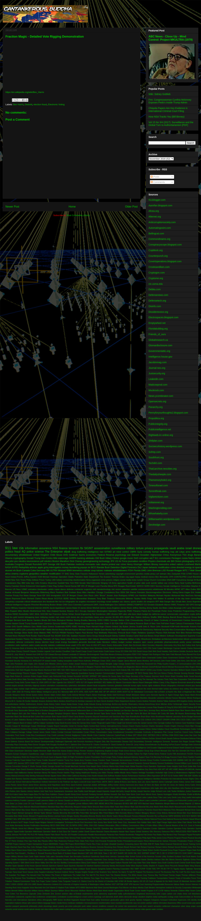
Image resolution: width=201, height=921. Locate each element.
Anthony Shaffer (149, 617)
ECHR (68, 748)
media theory (62, 903)
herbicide (126, 685)
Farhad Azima (153, 754)
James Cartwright (165, 782)
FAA (73, 754)
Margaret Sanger (80, 807)
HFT (163, 769)
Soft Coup (133, 863)
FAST (84, 754)
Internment (52, 782)
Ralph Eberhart (11, 847)
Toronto (114, 878)
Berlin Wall (53, 648)
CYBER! (8, 723)
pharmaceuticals (171, 642)
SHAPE (121, 853)
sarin (145, 906)
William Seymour (51, 891)
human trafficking (160, 552)
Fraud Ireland (26, 760)
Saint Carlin (29, 856)
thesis (89, 909)
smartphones (116, 689)
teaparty (133, 689)
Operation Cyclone (165, 828)
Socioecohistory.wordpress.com (165, 446)
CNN (65, 604)
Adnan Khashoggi (99, 695)
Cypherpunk (87, 604)
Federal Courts (166, 754)
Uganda (60, 682)
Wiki (55, 558)
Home (72, 206)
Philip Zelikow (32, 580)
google (123, 558)
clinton (198, 558)
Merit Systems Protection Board (145, 810)
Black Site (18, 717)
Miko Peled (103, 813)
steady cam (39, 909)
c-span (163, 894)
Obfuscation (109, 825)
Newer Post (12, 206)
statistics (52, 645)
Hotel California (73, 776)
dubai (155, 897)
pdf (41, 561)
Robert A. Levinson (22, 676)
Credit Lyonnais (57, 735)
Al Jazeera (49, 698)
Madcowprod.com (158, 384)
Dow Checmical (84, 745)
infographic (70, 601)
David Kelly (116, 738)
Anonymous (175, 555)
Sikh (22, 863)
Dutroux (63, 748)
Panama (137, 611)
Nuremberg (44, 825)
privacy (149, 548)
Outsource (166, 832)
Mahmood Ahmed (177, 804)
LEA (23, 629)
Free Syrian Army (77, 760)
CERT (102, 720)
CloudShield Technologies (180, 729)
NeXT (20, 822)
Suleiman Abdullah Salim (45, 869)
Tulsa (60, 881)
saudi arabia (176, 548)
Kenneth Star (116, 794)
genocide (83, 642)
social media (125, 580)
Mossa (121, 816)
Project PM (63, 844)
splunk (31, 909)
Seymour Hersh (158, 676)
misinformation (104, 903)
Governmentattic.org (159, 351)
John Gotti (132, 788)
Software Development (177, 636)
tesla (134, 580)
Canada (26, 570)
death (116, 897)
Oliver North (27, 632)
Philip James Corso (159, 838)
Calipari (42, 723)
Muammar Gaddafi (56, 583)
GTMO (189, 574)
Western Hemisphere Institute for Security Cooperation (170, 888)
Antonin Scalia (42, 704)
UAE (116, 881)
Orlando (194, 670)
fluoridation (73, 642)
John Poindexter (16, 664)
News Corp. (122, 822)
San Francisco (55, 614)
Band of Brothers (42, 710)
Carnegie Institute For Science (169, 723)
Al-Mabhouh (67, 698)
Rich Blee (180, 632)
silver (183, 906)
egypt (131, 577)
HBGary (14, 608)
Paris (116, 835)
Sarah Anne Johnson (108, 856)
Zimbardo (46, 894)
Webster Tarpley (133, 598)
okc (78, 617)
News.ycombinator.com (161, 396)
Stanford (90, 866)
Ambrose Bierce (52, 701)
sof (157, 574)
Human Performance (130, 776)
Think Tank (168, 679)
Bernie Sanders (34, 620)
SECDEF (85, 676)
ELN (77, 748)
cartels (50, 589)
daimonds (109, 897)
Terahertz (103, 872)
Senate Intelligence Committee (177, 586)
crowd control (87, 897)
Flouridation (95, 757)
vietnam (163, 574)
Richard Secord (174, 847)
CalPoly (36, 723)
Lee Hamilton (141, 595)
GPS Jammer (18, 763)
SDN (95, 853)
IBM (23, 583)
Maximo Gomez (37, 810)
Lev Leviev (120, 800)
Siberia (171, 860)
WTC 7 (186, 570)
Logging (170, 800)
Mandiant (51, 807)
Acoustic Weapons (12, 695)
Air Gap (36, 698)
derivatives (82, 685)
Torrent (120, 878)
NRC (59, 670)
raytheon (24, 645)
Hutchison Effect (144, 776)
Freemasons (188, 623)
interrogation (55, 567)
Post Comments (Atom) (78, 215)
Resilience (85, 847)
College (29, 732)
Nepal (37, 822)
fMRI (55, 900)
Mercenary (128, 810)
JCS (64, 595)
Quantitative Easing (86, 673)
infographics (171, 685)
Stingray (104, 583)
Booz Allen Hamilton (86, 592)
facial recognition (100, 685)
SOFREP (145, 853)
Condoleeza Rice (111, 592)
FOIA (130, 570)
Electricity (28, 751)
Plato (56, 841)
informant (180, 685)
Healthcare (85, 773)
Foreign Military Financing (22, 658)
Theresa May (153, 875)
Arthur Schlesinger (175, 704)
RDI (141, 844)
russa (140, 906)
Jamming (43, 785)
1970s (78, 645)
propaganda (161, 548)
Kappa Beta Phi (34, 794)
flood (88, 900)
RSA (77, 583)
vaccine (108, 617)
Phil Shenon (113, 838)
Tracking (144, 878)
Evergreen (24, 754)
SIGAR (58, 636)
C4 (65, 720)
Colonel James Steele (41, 732)
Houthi (94, 776)
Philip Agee (146, 838)
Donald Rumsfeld (33, 564)
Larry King (181, 797)
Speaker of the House (26, 866)
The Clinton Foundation (108, 679)
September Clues (100, 860)
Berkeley (81, 713)
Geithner (123, 763)
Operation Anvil (120, 828)
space (198, 567)
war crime (121, 564)
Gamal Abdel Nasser (56, 763)
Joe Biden (163, 608)
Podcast (70, 841)
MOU (127, 804)
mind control (122, 552)
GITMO (108, 552)
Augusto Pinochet (31, 604)
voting (186, 689)
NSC (63, 670)
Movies (108, 629)
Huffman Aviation (114, 776)
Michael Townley (52, 813)
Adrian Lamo (145, 695)
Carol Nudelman (188, 723)
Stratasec (92, 598)
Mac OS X (73, 667)
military (130, 548)
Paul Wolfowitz (100, 632)
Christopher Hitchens (81, 729)
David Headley (162, 651)
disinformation (79, 580)
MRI (131, 804)
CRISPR (166, 720)
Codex (193, 729)
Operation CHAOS (134, 828)
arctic (96, 894)
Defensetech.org (157, 300)
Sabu (119, 676)
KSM (172, 626)
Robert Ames (22, 850)
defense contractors (25, 642)
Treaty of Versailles (183, 878)
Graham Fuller (184, 658)
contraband (61, 897)
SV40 (184, 853)
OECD (52, 825)
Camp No (75, 723)
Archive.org (116, 704)
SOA (64, 636)
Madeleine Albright (162, 804)
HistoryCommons (18, 776)
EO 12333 (88, 748)
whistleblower (25, 555)
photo (40, 906)
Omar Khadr (74, 828)
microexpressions (91, 903)
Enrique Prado (118, 751)
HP (167, 769)
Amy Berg (177, 645)
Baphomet (109, 710)
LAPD (18, 629)
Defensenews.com (158, 295)
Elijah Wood (52, 751)
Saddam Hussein (78, 636)
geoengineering (90, 561)
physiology (48, 906)
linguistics (9, 689)
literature (106, 642)
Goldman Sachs (77, 555)
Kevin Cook (135, 794)
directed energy (184, 567)
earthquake (162, 897)
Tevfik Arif (78, 679)
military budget (118, 642)
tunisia (166, 689)
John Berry (38, 788)
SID (125, 853)
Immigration (56, 595)
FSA (115, 754)
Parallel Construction (79, 835)
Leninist (93, 800)
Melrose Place (69, 810)
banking (81, 558)
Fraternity (16, 760)
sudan (56, 909)
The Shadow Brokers (118, 875)
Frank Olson (182, 757)
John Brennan (154, 570)
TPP (158, 869)
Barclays (127, 710)
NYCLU (48, 819)
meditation (80, 903)
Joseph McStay (130, 791)
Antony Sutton (54, 704)
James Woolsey (143, 661)
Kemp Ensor (76, 794)
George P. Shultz (28, 766)
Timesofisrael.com (158, 485)
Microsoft (71, 813)
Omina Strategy (86, 828)
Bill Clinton (176, 561)
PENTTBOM (192, 832)
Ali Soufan (26, 701)
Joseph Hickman (81, 664)
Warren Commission (124, 682)
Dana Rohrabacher (18, 738)
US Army (113, 583)
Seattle (14, 860)
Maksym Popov (17, 807)
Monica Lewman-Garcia (57, 816)
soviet (26, 909)
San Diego (126, 676)
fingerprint (75, 900)
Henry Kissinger (135, 564)
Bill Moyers (179, 713)
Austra (101, 707)
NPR (19, 819)
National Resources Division (178, 819)
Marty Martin (169, 807)
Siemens (178, 860)
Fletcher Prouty (12, 595)
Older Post (131, 206)
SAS (91, 853)
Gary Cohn (98, 763)
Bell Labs (22, 713)
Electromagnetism (154, 592)
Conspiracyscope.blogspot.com (165, 244)
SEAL (37, 614)
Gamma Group (57, 658)
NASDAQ (177, 816)
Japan (145, 567)
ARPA (119, 692)
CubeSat (101, 735)
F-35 (112, 623)
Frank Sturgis (45, 658)
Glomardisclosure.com (160, 345)
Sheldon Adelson (154, 860)
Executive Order (102, 623)
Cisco (70, 604)
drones (197, 548)
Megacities (131, 667)
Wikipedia (123, 639)
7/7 (62, 574)
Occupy (83, 611)
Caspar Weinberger (38, 726)
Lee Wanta (74, 800)
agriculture (122, 583)
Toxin (138, 878)
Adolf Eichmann (119, 695)
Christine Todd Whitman (48, 729)
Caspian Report (53, 726)
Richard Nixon (11, 636)
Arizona (141, 704)
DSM (171, 735)
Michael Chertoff (148, 667)
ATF (157, 601)
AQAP (127, 617)
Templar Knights (81, 872)
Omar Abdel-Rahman (59, 828)
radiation (115, 601)
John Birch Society (51, 788)
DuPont (171, 745)
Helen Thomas (107, 773)
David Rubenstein (128, 738)
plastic (55, 906)
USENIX (20, 884)
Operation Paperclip (117, 611)
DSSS (176, 735)
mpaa (15, 689)
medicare (71, 903)
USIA (41, 682)
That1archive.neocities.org (162, 468)
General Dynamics (135, 763)
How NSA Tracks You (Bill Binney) (166, 116)
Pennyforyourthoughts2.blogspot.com (168, 412)
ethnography (47, 900)
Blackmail (26, 717)
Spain (14, 866)
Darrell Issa (76, 738)
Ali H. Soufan (16, 701)
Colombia (77, 604)
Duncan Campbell (34, 748)
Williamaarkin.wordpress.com (164, 519)
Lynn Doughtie (69, 804)
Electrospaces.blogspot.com (163, 317)
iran (101, 552)
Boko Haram (57, 717)
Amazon (42, 701)
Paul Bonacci (168, 835)
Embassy (119, 654)
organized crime (98, 580)
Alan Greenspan (86, 698)
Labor (144, 797)
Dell (32, 742)
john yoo (13, 561)
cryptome (23, 573)
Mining (198, 667)
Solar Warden (151, 863)
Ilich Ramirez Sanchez (21, 779)
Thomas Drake (118, 577)
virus (181, 689)
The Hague (21, 875)
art (114, 552)
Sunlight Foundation (64, 869)
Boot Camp (73, 717)
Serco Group (92, 636)
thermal (155, 689)
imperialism (9, 903)
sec (121, 601)
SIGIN (130, 853)
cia (21, 548)
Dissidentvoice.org (158, 312)
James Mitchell (130, 661)
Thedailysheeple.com (160, 474)
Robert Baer (32, 850)
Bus (54, 720)
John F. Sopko (109, 788)
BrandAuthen (135, 717)
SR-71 (159, 853)
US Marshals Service (187, 881)
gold (15, 617)
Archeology (106, 704)
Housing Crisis (85, 776)
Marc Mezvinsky (66, 807)
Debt (171, 651)
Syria (139, 552)
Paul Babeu (157, 835)
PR (36, 835)
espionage (63, 558)
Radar (157, 844)
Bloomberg (44, 604)
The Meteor (46, 875)
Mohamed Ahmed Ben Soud (179, 813)
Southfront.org (156, 457)
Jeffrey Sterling (139, 608)
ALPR (91, 692)
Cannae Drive (85, 723)
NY (43, 819)
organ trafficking (31, 689)
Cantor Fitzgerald (98, 723)
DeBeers (144, 738)
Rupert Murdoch (78, 853)
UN (141, 881)
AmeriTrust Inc (72, 701)
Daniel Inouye (142, 651)
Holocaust (40, 776)
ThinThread (163, 875)
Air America (27, 698)
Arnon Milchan (161, 704)
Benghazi (59, 713)
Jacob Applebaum (57, 608)
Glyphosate (161, 766)
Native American (89, 670)
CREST (159, 720)
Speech (60, 866)
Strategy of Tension (60, 679)
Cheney (19, 651)
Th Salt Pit (131, 872)
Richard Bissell (123, 847)
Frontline (156, 760)
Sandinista (95, 856)
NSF (119, 629)
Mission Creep (155, 813)
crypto (192, 614)
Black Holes (89, 648)
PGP (7, 673)
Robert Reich (131, 850)
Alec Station (136, 617)
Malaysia (152, 595)
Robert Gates (66, 850)
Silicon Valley (40, 863)
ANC (101, 692)
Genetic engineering (118, 658)
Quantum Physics (155, 632)
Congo (84, 651)
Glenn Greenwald (149, 658)
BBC (199, 589)
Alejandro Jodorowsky (164, 645)
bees (134, 614)
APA (122, 617)
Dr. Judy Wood (17, 654)
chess (185, 894)
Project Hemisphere (34, 844)
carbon (169, 894)
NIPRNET (9, 819)
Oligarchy (38, 828)
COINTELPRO (180, 577)
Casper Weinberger (165, 648)
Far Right (144, 754)
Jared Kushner (76, 785)
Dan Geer (193, 735)
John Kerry (181, 661)
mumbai (118, 903)
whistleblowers (120, 570)
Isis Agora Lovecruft (79, 782)
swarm (62, 909)
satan (94, 689)
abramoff (190, 682)
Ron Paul (15, 853)
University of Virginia (71, 884)
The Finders (123, 679)
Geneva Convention (13, 766)
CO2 (142, 720)
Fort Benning (155, 757)
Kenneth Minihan (103, 794)
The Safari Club (79, 875)
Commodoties (77, 732)
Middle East (99, 629)
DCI (122, 651)
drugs (190, 555)
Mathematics (192, 807)
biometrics (78, 570)
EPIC (99, 748)
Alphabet (34, 701)
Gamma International (72, 763)
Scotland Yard (179, 856)
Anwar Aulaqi (66, 704)
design (135, 897)
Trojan (42, 881)
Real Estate (131, 586)
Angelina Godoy (186, 701)
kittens (40, 903)
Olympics (47, 828)
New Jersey (98, 822)
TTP (168, 869)
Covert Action (98, 651)
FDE (94, 754)
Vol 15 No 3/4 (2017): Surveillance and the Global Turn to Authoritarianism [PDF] (171, 124)
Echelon (124, 748)
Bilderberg (44, 592)
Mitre (20, 611)
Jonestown (69, 791)
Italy (32, 583)
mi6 (94, 589)
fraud (17, 551)
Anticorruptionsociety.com (162, 222)
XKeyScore (146, 639)
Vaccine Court (138, 884)
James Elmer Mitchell (89, 608)
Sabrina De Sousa (109, 676)
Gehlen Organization (111, 763)
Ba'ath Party (13, 710)
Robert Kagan (36, 676)
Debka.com (155, 289)
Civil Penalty (106, 729)
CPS (154, 720)
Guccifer (107, 769)
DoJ (140, 567)
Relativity (52, 847)
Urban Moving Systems (76, 639)
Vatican (95, 639)
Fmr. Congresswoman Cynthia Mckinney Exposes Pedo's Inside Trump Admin (170, 101)
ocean (189, 903)
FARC (173, 604)
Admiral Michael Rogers (81, 695)
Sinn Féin (49, 863)
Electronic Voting (56, 104)
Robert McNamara (105, 850)
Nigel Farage (162, 822)
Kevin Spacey (157, 794)
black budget (142, 614)
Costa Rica (30, 735)
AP (104, 692)
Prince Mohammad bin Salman (156, 841)
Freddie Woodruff (49, 760)
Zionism (58, 894)
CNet (138, 720)
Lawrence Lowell (33, 800)
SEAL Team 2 (103, 853)
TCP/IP (142, 869)
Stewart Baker (183, 866)
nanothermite (127, 903)
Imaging (33, 779)
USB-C (8, 884)
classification (10, 897)
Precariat (102, 841)
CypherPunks (120, 735)
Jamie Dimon (33, 785)
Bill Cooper (71, 648)
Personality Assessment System (28, 838)
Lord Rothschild (180, 800)
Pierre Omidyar (18, 841)
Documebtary (139, 742)
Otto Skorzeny (155, 832)
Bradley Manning (88, 620)
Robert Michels (119, 850)
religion (116, 580)
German (82, 766)
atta (129, 614)
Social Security (195, 676)
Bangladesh (54, 710)
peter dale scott (143, 583)
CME (122, 720)
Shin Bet (164, 860)
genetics (140, 574)
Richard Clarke (34, 598)
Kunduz (81, 797)
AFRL (81, 692)
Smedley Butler (182, 676)
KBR (7, 794)
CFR (171, 577)
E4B (38, 654)
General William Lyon (182, 763)
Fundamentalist (166, 760)
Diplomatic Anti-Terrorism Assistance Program (82, 742)
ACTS (76, 692)
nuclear (21, 689)
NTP (39, 819)
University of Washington (89, 884)
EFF (45, 564)
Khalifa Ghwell (11, 797)
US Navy (17, 589)
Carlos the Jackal (139, 723)
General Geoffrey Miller (73, 658)
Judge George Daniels (122, 664)
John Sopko (28, 664)
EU (145, 604)
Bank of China (92, 710)
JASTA (104, 782)
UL (37, 682)
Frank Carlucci (176, 623)
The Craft (179, 872)
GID (187, 604)
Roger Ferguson (179, 850)
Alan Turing (98, 698)
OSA (91, 825)
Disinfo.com (155, 306)
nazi (57, 617)
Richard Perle (24, 636)
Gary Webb (36, 626)
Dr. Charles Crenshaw (99, 745)
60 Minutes (169, 589)
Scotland (170, 856)
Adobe (109, 695)
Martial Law (121, 667)
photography (188, 561)
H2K (159, 769)
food (7, 617)
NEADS (194, 816)
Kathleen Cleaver (57, 794)
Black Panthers (57, 592)
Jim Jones (171, 785)
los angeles (81, 601)
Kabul (15, 794)
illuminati (92, 642)
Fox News (24, 595)
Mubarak (142, 816)
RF (136, 673)
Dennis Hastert (11, 623)
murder (51, 617)
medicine (80, 564)
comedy (147, 552)
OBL (129, 670)
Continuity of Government (171, 620)
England (108, 751)
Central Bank (94, 726)
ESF (46, 654)
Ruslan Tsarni (37, 636)
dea (7, 561)
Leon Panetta (101, 586)
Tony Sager (95, 878)
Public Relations (139, 632)
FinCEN (190, 754)
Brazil (143, 717)
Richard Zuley (186, 847)
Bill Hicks (52, 620)
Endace (70, 751)
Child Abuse (56, 555)
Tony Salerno (105, 878)
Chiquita (32, 651)
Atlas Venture (22, 707)
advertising (110, 574)
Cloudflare (66, 651)
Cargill (119, 723)
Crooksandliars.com (159, 267)
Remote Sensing (180, 673)
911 (8, 548)
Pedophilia (24, 567)
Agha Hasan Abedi (187, 695)
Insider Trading (57, 661)
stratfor (140, 601)
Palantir (47, 835)
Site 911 (56, 863)
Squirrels (72, 866)
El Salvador (81, 654)
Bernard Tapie (99, 713)
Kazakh (68, 794)
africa (8, 573)
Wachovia (89, 888)
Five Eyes (197, 654)
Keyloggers (168, 794)
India (28, 583)
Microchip (63, 813)
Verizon (188, 884)
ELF (42, 654)
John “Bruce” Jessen (103, 595)
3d (113, 617)
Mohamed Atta (178, 595)
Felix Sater (165, 654)
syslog (67, 909)
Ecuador (153, 748)
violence (175, 689)
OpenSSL (97, 828)
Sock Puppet (110, 863)
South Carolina (168, 863)
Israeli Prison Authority (82, 661)
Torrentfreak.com (157, 491)
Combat (60, 732)
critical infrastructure (33, 601)
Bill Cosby (162, 713)
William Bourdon (24, 891)
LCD (106, 797)
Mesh (161, 810)
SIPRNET (93, 676)
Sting (192, 866)
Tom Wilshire (85, 878)
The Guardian (10, 875)
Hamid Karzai (70, 586)
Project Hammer (19, 844)
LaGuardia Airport (134, 797)
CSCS (182, 720)
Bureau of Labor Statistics (15, 720)
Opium (8, 598)
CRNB (172, 720)
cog (127, 577)
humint (21, 617)
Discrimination (115, 742)
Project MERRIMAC (50, 844)
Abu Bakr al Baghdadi (183, 692)
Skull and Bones (146, 636)
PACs (172, 832)
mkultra (22, 561)
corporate (19, 601)
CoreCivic (178, 732)
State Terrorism (28, 679)
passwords (24, 906)
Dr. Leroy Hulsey (137, 745)
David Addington (106, 604)
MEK (96, 804)
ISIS (48, 595)
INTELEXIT (37, 661)
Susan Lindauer (79, 869)
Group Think (98, 769)
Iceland (48, 661)
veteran (138, 909)
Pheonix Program (29, 673)
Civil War (115, 729)
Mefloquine (48, 810)
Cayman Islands (179, 648)
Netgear (43, 822)
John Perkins (10, 791)
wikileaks (90, 558)
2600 (19, 692)
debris (121, 897)
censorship (68, 580)
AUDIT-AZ (126, 692)
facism (60, 900)
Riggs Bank (9, 676)
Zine (52, 894)
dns (44, 601)
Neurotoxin (88, 822)
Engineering (99, 751)
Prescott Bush (124, 632)
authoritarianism (129, 894)
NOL (15, 819)
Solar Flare (141, 863)
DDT (135, 735)
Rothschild (57, 676)
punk (84, 906)
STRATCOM (173, 853)
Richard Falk (135, 847)
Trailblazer (152, 878)
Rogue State (191, 850)
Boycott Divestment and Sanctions (106, 717)
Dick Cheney (76, 561)
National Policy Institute (140, 819)
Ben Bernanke (161, 577)
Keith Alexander (182, 626)
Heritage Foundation (146, 773)
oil (134, 583)
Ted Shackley (36, 639)
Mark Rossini (107, 667)
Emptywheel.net (157, 323)
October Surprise (163, 670)
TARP (136, 869)
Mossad (62, 570)
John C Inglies (75, 788)
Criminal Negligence (73, 735)
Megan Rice (58, 810)
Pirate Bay (37, 841)
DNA (169, 580)
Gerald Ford (59, 766)
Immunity (53, 779)
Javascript (87, 785)
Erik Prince (191, 751)
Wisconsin (74, 891)
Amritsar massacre (85, 701)
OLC (77, 611)
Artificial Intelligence (14, 604)
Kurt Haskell (89, 797)
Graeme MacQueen (42, 769)
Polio (87, 841)
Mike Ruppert (11, 611)
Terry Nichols (112, 872)
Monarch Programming (38, 816)
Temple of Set (93, 872)
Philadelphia (137, 838)
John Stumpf (39, 664)
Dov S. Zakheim (71, 745)
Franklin (191, 757)
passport (15, 906)
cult (103, 897)
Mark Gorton (105, 807)
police (30, 551)
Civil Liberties (56, 651)
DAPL (96, 604)
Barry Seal (179, 583)
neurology (101, 601)
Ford (103, 757)
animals (21, 685)
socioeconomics (145, 589)
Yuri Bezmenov (22, 894)
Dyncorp (56, 623)
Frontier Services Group (142, 760)
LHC (184, 608)
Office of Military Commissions (127, 825)
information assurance (38, 548)
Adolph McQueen (133, 695)
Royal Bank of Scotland (62, 853)
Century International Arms (110, 726)
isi (193, 567)
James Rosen (22, 785)
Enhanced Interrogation (36, 586)
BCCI (93, 567)
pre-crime (69, 906)
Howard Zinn (102, 776)
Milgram (112, 813)
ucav (102, 617)
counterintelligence (74, 897)
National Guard (76, 670)
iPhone (163, 685)
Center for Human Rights (79, 726)
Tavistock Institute (61, 872)
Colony (53, 732)
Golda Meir (192, 766)
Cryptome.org (156, 278)
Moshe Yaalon (112, 816)
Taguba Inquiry (179, 869)
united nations (177, 564)
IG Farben (175, 776)
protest (112, 564)
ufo (144, 601)
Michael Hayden (163, 595)
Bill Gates (170, 713)
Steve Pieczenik (171, 866)
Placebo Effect (47, 841)
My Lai (157, 816)
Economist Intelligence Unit (139, 748)
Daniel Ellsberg (32, 738)
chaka (179, 894)
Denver (37, 742)
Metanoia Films (169, 810)
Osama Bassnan (96, 832)
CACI (145, 648)
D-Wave (129, 735)
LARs (102, 797)
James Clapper (117, 661)
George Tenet (35, 595)
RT (153, 844)
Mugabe (27, 670)
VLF (82, 682)
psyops (83, 567)
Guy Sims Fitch (151, 769)
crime (173, 567)
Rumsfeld (77, 676)
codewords (20, 897)
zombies (160, 909)
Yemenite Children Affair (180, 891)
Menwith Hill (118, 810)
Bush (18, 570)
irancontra (164, 564)
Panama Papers (74, 632)
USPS (46, 682)
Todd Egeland (63, 878)
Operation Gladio (66, 577)
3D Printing (25, 692)
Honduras (24, 661)
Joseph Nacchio (143, 791)
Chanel (131, 726)
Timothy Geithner (50, 878)
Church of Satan (151, 620)
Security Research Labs (38, 860)
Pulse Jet (100, 844)
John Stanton (21, 791)
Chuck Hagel (95, 729)
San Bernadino (76, 856)
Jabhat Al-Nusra (120, 782)
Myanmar (164, 816)
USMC (24, 589)
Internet (38, 608)
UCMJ (121, 881)
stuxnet (8, 570)
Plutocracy (112, 632)
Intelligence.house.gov (160, 356)
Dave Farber (87, 738)
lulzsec (99, 570)
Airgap (42, 698)
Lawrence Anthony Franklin (16, 800)
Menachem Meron (106, 810)
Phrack (184, 838)
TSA (184, 555)
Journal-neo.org (157, 368)
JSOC (108, 661)
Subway (31, 869)
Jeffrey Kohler (113, 785)
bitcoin (187, 639)
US (144, 881)
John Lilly (163, 788)
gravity (132, 900)
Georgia (51, 766)
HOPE (68, 626)
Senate (82, 583)
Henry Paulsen (132, 773)
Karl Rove (46, 794)
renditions (102, 906)
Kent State (126, 794)
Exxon (64, 754)
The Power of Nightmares (61, 875)
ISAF (190, 776)
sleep (188, 906)
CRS (178, 720)
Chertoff (26, 651)
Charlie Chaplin (170, 726)
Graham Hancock (58, 769)
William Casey (158, 682)
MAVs (91, 804)
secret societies (104, 689)
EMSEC (64, 623)
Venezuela (120, 598)
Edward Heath (178, 748)
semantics (158, 906)
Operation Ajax (107, 828)
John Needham (174, 788)
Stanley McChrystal (117, 866)
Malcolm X (82, 667)
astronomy (103, 894)
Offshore (30, 828)
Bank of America (27, 648)
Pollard (53, 673)
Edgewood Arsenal (165, 748)
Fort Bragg (165, 757)
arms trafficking (193, 552)
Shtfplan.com (156, 440)
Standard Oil (81, 866)
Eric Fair (171, 751)
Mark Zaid (134, 807)
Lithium (141, 800)
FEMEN (104, 754)
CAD (69, 720)
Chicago (99, 592)
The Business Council (151, 872)
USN (25, 884)
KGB (40, 577)
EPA (94, 748)
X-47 (156, 891)
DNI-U (158, 735)
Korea (70, 797)
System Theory (22, 639)
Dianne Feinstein (137, 592)
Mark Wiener (125, 807)
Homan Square (50, 776)
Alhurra (8, 701)
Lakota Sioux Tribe (154, 797)
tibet (94, 909)
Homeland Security (12, 661)
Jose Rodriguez (121, 595)
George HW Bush (57, 564)
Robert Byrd (56, 850)
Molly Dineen (23, 816)
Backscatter (23, 710)
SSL (68, 636)
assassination (102, 548)
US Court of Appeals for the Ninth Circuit (162, 881)
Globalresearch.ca (158, 340)
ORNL (85, 825)
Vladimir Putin (63, 888)
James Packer (10, 785)
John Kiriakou (41, 583)
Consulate (138, 732)
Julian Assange (175, 608)
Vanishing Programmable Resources (158, 884)
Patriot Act (146, 611)
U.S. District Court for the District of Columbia (95, 881)
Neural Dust (79, 822)
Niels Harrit (151, 822)
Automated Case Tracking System (124, 707)
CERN (100, 620)
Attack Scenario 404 (73, 707)
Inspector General (26, 608)
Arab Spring (196, 645)
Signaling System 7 (12, 863)
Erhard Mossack (160, 751)
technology (104, 561)
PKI (28, 835)
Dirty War (106, 742)
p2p (193, 903)
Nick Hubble (142, 822)
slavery (127, 601)
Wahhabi (114, 639)
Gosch (23, 769)
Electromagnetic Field (95, 654)
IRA (185, 776)
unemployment (122, 909)
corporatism (184, 614)
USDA (13, 884)
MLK (66, 667)
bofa (158, 894)
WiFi (120, 614)
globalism (118, 685)
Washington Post (115, 888)
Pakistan (70, 564)
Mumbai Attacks (37, 670)
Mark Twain (114, 807)
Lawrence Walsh (47, 800)
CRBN (106, 620)
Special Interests (41, 866)
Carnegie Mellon (117, 620)
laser (37, 617)
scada (37, 645)
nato (98, 564)
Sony (160, 863)
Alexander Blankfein (140, 698)
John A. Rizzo (149, 626)
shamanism (175, 906)
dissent (90, 685)
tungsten (107, 909)
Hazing (78, 773)
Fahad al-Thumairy (125, 754)
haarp (137, 577)
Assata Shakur (11, 707)
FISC (139, 654)
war (129, 555)
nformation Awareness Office (170, 903)
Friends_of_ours (157, 334)
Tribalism (8, 881)
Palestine (79, 577)
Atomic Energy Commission (54, 707)
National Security (161, 629)
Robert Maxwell (92, 850)
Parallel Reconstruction (97, 835)
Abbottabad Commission (143, 692)
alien (125, 614)
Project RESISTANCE (77, 844)
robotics (48, 561)
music (130, 558)
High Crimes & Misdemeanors (176, 773)
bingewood (141, 894)
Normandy (19, 825)
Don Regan (183, 742)
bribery (59, 580)
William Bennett (11, 891)
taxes (96, 617)
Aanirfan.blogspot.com (160, 205)
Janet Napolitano (53, 785)
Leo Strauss (35, 667)
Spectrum (53, 866)
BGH (176, 707)
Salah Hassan (39, 856)
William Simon (64, 891)
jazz (193, 685)
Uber (54, 682)
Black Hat (80, 648)
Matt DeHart (16, 810)
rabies (88, 906)
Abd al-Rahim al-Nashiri (163, 692)
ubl (176, 552)
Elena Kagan (184, 592)
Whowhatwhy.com (158, 513)
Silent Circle (29, 863)
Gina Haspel (91, 766)
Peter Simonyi (70, 838)
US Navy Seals (58, 639)
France (36, 658)
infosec (24, 903)
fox (11, 617)
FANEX (79, 754)
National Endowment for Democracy (137, 629)
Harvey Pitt (46, 773)
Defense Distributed (181, 738)
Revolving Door (110, 847)
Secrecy (159, 586)
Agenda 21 (163, 695)
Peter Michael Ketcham (55, 838)
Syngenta (101, 869)
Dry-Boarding (163, 745)
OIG (132, 670)
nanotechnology (104, 589)
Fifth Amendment (179, 754)
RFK (115, 586)
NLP (114, 629)
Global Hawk (124, 766)
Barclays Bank (137, 710)
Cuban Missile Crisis (89, 735)
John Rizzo (88, 595)
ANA (95, 645)
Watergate (148, 682)
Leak (28, 667)
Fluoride (8, 658)
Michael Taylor (39, 813)
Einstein (151, 604)
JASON (45, 608)
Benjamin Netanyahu (30, 592)
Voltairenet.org (156, 502)
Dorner (35, 745)
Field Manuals (176, 654)
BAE (67, 574)
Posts (155, 176)
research (110, 906)
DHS (65, 555)
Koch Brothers (56, 797)
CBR (79, 720)
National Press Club (158, 819)
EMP (82, 748)
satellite (134, 589)
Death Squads (167, 738)
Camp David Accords (63, 723)
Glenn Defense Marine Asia (108, 766)
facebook (51, 601)
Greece (51, 626)
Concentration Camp (104, 732)
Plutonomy (62, 841)
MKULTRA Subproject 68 (115, 804)
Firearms (181, 604)
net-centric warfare (144, 903)
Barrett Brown (176, 617)
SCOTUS (58, 598)
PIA (20, 835)
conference (40, 897)
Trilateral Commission (21, 881)
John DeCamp (87, 788)
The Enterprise (54, 551)
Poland (47, 673)
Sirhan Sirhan (68, 614)
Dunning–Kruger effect (50, 748)
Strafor (49, 679)
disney (38, 642)
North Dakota (121, 670)
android (8, 685)
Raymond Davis (19, 598)
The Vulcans (159, 679)
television (83, 909)
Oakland (101, 825)
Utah (90, 639)
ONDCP (143, 670)
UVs (29, 884)
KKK (133, 664)
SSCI (152, 586)
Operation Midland (177, 670)
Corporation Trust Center (15, 735)
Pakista (41, 835)
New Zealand (53, 611)
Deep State (75, 574)
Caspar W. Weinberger (21, 726)
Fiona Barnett (187, 654)
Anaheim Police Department (118, 701)
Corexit (185, 732)
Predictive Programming (184, 611)
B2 (173, 707)
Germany (40, 570)
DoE (131, 742)
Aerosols (154, 695)
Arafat (86, 704)
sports (133, 601)
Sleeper (94, 863)
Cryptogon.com (157, 272)
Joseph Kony (93, 664)
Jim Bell (163, 785)
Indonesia (87, 779)
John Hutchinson (143, 788)
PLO (32, 835)
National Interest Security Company (117, 819)
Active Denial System (29, 695)
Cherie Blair (189, 726)
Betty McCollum (123, 713)
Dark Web (152, 651)
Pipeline (40, 673)
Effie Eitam (9, 751)
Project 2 (191, 841)
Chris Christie (32, 729)
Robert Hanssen (78, 850)
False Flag (52, 586)
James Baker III (73, 608)
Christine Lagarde (43, 651)
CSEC (188, 720)
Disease (125, 742)
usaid (73, 645)
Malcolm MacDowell (32, 807)
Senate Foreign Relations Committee (78, 860)
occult (184, 903)
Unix (65, 682)
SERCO (140, 586)
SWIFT (190, 853)
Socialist (101, 863)
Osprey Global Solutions (139, 832)
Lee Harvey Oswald (62, 800)
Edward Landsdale (69, 654)
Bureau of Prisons (34, 720)
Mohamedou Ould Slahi (14, 670)
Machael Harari (148, 804)
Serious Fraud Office (116, 860)
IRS (82, 586)
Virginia (90, 682)
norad (108, 601)
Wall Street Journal (101, 888)
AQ (24, 551)
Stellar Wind (130, 866)
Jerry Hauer (139, 785)
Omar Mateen (40, 632)
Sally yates (50, 856)
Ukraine (114, 614)
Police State (79, 841)
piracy (153, 574)
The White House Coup (137, 875)
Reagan (121, 586)
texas (68, 645)
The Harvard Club (33, 875)
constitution (10, 642)
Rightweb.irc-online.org (161, 435)
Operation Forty (180, 828)
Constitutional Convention (123, 732)
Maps (58, 807)
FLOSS (110, 754)
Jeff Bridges (102, 785)
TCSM (148, 869)
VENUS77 (71, 682)
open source (147, 642)
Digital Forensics (129, 567)
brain (187, 598)
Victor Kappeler (23, 888)
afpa (71, 894)
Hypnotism (156, 776)
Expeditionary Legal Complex (40, 754)
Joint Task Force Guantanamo (52, 791)
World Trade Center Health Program (139, 891)
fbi (81, 548)
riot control (119, 906)
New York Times (18, 580)
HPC (171, 769)
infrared (188, 685)
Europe (16, 754)
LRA (194, 664)
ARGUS (113, 692)
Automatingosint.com (160, 227)
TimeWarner (31, 878)
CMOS (127, 720)
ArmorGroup (150, 704)
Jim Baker (155, 785)
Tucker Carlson (51, 881)
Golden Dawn (161, 658)
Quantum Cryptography (125, 673)
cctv (174, 894)
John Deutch (99, 788)
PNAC (129, 611)
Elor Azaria (61, 751)
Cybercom (110, 735)
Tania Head (17, 872)
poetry (182, 642)
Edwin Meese (74, 623)
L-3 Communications (183, 664)
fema (88, 580)
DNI (130, 651)
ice (63, 601)
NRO (28, 819)
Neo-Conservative (177, 629)
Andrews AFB (174, 701)
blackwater (42, 589)
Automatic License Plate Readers (151, 707)
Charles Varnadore (156, 726)
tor (89, 567)
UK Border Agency (131, 881)
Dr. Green (127, 745)
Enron (126, 751)
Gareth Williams (24, 626)
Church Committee (158, 580)
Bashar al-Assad (12, 592)
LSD (164, 570)
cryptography (19, 558)
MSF (136, 804)
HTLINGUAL (190, 769)
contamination (51, 897)
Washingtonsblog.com (160, 508)
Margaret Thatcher (94, 667)
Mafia (48, 629)
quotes (89, 689)
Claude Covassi (138, 729)
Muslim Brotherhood (32, 611)
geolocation (114, 900)
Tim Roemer (16, 878)
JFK (112, 561)
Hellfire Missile (120, 773)
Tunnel (74, 881)
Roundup (48, 853)
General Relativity (150, 763)
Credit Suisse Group (112, 651)
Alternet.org (155, 216)
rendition (143, 561)
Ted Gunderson (99, 614)
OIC (67, 825)
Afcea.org (154, 211)
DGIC (145, 735)
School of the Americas (145, 856)
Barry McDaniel (162, 710)
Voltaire (72, 888)
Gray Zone (69, 769)
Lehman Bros (84, 800)
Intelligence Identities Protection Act (158, 779)
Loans (147, 800)
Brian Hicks (150, 717)
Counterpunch (40, 735)
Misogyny (145, 813)
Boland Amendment (117, 648)
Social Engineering (83, 614)
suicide (154, 583)
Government (173, 658)
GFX (194, 760)
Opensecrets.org (157, 401)
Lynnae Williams (82, 804)
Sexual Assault (104, 636)
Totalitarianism (129, 878)
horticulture (172, 900)
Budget (190, 717)
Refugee (39, 847)
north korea (71, 617)
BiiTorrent (62, 648)
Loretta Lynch (192, 800)
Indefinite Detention (74, 779)
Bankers (101, 710)
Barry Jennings (150, 710)
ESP (103, 748)
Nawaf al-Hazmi (11, 822)
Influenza (94, 779)
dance (63, 589)
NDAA (8, 580)
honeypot (164, 900)
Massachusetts (180, 807)
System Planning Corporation (117, 869)
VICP (114, 884)
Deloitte (182, 651)
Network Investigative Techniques (60, 822)
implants (18, 903)
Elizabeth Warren (163, 604)
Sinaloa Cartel (132, 636)
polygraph (77, 689)
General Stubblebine (165, 763)
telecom (140, 689)
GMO (143, 570)
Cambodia (50, 723)
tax (77, 909)
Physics (152, 561)
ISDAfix (195, 776)
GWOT (37, 763)
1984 (14, 692)
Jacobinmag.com (158, 362)
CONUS (148, 720)
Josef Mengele (90, 791)
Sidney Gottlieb (119, 636)
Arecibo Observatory (129, 704)
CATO (74, 720)
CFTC (108, 720)
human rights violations (151, 685)
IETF (166, 776)
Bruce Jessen (136, 648)
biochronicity (151, 894)
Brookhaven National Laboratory (168, 717)
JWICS (110, 782)
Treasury (111, 598)
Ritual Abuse (47, 598)
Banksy (166, 617)
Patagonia (139, 835)
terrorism (74, 548)
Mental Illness (58, 629)
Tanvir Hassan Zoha (30, 872)
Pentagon (176, 558)
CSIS (194, 720)
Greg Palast (88, 769)
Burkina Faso (47, 720)
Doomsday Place (12, 745)
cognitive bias (30, 897)
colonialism (51, 685)
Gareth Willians (88, 763)
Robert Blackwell (44, 850)
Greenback (78, 769)
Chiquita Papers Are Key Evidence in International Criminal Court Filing (168, 109)
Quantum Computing (125, 844)
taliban (160, 583)
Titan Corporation (180, 679)
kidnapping (29, 617)
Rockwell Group (166, 850)
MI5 (62, 667)
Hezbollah (159, 773)
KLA (11, 794)
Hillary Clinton (112, 558)
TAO (132, 869)
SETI (115, 853)
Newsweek (132, 822)
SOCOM (44, 614)
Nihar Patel (181, 822)
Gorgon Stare (15, 769)
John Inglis (154, 788)
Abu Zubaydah (173, 574)
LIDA (111, 797)
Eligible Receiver (39, 751)
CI (112, 720)
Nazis (191, 558)
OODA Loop (151, 670)
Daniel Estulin (44, 738)
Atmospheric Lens (35, 707)
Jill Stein (147, 785)
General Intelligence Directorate (96, 658)
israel (188, 548)
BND (160, 617)
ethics (39, 900)
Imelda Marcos (43, 779)
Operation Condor (150, 828)
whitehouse (158, 589)
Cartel (154, 648)
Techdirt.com (155, 463)
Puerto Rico (91, 844)
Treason (171, 878)
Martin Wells (159, 807)
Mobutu (165, 813)
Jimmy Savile (152, 608)
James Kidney (178, 782)
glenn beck (124, 900)
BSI (6, 710)
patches (42, 689)
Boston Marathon (60, 561)
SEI (111, 853)
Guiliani (60, 586)
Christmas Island (65, 729)
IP (43, 661)
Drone (23, 586)
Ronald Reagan (174, 570)
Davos (138, 738)
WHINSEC (98, 682)
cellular (86, 570)
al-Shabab (77, 894)
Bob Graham (70, 592)
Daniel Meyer (55, 738)
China (166, 555)
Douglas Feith (44, 745)
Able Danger (165, 601)
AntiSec (22, 704)
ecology (170, 897)
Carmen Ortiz (151, 723)
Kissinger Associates (42, 797)
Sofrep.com (155, 452)
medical (144, 577)
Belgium (15, 713)
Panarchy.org (156, 407)
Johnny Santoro (33, 791)
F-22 (69, 754)
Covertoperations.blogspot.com (165, 261)
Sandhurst (86, 856)
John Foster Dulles (168, 661)
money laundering (71, 567)
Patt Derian (147, 835)
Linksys (135, 800)
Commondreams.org (159, 239)
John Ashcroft (28, 788)
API (107, 692)
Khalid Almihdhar (180, 794)
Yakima (167, 891)
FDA (117, 623)
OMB (137, 670)
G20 (174, 760)
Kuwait (172, 664)
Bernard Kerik (20, 620)
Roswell (41, 853)
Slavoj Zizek (86, 863)
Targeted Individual (46, 872)
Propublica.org (156, 418)
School (132, 856)
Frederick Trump (62, 760)
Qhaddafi (112, 844)
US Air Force (121, 561)
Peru (43, 838)
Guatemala (60, 626)
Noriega (17, 632)
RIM (149, 844)
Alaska (106, 698)
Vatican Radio (179, 884)
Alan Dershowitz (135, 645)
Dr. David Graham (116, 745)
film (56, 601)
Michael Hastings (50, 577)
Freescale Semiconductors (121, 760)
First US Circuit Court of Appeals (49, 757)
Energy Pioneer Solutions (84, 751)
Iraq (172, 552)
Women (89, 891)
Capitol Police (110, 723)
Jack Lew (141, 782)
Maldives (43, 807)
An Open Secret (100, 701)
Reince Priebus (167, 673)
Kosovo (193, 626)
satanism (126, 589)
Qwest (136, 844)
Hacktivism (9, 773)
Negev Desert (29, 822)
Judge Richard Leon (158, 791)
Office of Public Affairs (149, 825)
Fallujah (145, 654)
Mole (16, 816)
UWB (34, 884)
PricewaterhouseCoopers (133, 841)
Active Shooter (44, 695)
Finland (33, 757)
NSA (55, 548)
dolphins (149, 897)
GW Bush (100, 558)
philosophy (33, 906)
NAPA (170, 816)
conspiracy (10, 601)
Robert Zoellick (154, 850)
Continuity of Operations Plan (155, 732)
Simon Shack (170, 676)
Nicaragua (190, 629)
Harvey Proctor (57, 773)
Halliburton (22, 773)
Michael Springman (25, 813)
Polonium (60, 673)
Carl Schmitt (127, 723)
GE (190, 760)
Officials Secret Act (19, 828)
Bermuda (89, 713)
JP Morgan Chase (74, 595)
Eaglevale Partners (113, 748)
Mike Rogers (190, 667)
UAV (54, 580)
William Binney (150, 564)
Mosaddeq (84, 816)
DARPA (72, 558)
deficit (198, 614)
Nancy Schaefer (62, 819)
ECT (73, 748)
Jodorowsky (17, 788)
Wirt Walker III (159, 598)
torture (140, 548)
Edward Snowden (140, 555)
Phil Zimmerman (125, 838)
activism (65, 894)
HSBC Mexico (178, 769)
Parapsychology (16, 673)
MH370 (38, 629)
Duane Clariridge (181, 745)
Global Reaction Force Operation (143, 766)
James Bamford (152, 782)
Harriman (37, 773)
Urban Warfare (105, 884)
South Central (179, 863)
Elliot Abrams (109, 654)
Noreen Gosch (110, 670)
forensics (110, 685)
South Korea (191, 863)
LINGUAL (123, 797)
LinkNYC (128, 800)
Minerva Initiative (134, 813)
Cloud (167, 729)
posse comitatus (193, 642)
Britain (59, 604)
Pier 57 (8, 841)
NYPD (15, 567)
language (47, 903)
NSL (44, 611)
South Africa (17, 679)
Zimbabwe (156, 639)
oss (82, 617)
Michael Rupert (11, 813)
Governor (30, 769)
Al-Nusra (75, 698)
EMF (174, 580)
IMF (79, 586)
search (150, 906)
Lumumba (30, 629)
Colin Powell (76, 651)
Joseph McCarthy (117, 791)
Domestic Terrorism (170, 742)
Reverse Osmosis (97, 847)
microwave (91, 601)
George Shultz (41, 766)
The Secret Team (103, 875)
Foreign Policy (111, 757)
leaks (99, 642)
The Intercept (147, 679)
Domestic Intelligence (153, 742)
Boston (53, 604)
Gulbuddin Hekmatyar (119, 769)
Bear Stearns (185, 710)
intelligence (93, 552)
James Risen (126, 608)
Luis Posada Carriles (39, 804)
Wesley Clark (143, 888)
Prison (42, 580)
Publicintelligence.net (160, 429)
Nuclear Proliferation (32, 825)
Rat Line (157, 673)
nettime (155, 903)
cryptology (97, 897)
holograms (155, 900)
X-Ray (167, 682)
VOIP (126, 884)
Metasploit (180, 810)
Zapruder (32, 894)
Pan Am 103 (66, 835)
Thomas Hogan (174, 875)
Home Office (62, 776)
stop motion (49, 909)
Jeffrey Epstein (30, 577)
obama (104, 564)
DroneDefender (151, 745)
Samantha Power (62, 856)
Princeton (173, 841)
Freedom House (90, 760)
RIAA (145, 844)
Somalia (8, 679)
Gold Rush (183, 766)
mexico (151, 577)
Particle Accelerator (126, 835)
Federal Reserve (105, 555)
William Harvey (38, 891)
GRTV (27, 763)
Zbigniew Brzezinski (178, 682)
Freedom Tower (104, 760)
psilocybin (77, 906)
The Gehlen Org (135, 679)
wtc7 (151, 558)
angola (14, 685)
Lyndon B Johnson (55, 804)
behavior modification (159, 567)
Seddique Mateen (55, 860)
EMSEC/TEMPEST (135, 604)
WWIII (82, 888)
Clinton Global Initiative (154, 729)
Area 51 (8, 648)
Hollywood (93, 574)
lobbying (44, 617)
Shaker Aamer (140, 860)
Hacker (198, 769)
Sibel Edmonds (93, 583)
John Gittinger (121, 788)
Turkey (48, 580)
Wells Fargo (146, 598)
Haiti (16, 773)
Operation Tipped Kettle (14, 832)
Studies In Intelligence (19, 869)
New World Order (110, 822)
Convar (170, 732)
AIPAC (177, 589)
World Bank (97, 891)
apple (40, 567)
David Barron (97, 738)
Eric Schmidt (181, 751)
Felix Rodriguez (155, 654)
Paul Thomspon (180, 835)
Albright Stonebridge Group (120, 698)
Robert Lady (48, 676)
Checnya (180, 726)
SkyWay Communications (70, 863)
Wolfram (82, 891)
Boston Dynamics (86, 717)
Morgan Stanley (73, 816)
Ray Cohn (31, 847)
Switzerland (10, 639)
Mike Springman (91, 813)
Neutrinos (100, 670)
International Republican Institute (35, 782)
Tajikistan (189, 869)
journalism (133, 561)
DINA (126, 651)
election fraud (40, 104)
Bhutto (44, 620)
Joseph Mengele (105, 664)
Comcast (67, 732)
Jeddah (94, 785)
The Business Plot (168, 872)
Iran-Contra (46, 558)
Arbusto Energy (95, 704)
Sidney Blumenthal (78, 598)
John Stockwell (162, 626)
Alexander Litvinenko (156, 698)
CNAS (132, 720)
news (62, 617)
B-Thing (168, 707)
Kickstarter (21, 797)
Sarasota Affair (123, 856)
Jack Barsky (132, 782)
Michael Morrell (161, 667)
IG (169, 776)
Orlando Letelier (77, 832)
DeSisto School (155, 738)
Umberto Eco (57, 884)
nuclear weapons (133, 642)
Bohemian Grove (101, 648)
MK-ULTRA (51, 570)
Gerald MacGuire (72, 766)
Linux (42, 667)
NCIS (184, 816)
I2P (162, 776)
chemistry (28, 685)
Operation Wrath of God (52, 832)
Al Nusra (58, 698)
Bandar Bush (103, 567)
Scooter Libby (160, 856)
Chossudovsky (136, 620)
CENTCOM (94, 720)
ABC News (86, 645)
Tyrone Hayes (30, 682)
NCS (188, 816)
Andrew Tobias (162, 701)
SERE (66, 598)
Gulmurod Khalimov (136, 769)
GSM (32, 763)
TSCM (71, 679)
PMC (49, 632)
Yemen (101, 574)
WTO (78, 888)
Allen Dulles (190, 589)
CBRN (133, 552)
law (15, 548)
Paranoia (110, 835)
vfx (14, 570)
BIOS (181, 707)
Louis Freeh (56, 667)
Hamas (30, 773)
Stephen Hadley (142, 866)
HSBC (74, 626)
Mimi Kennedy (121, 813)
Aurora (96, 707)
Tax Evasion (105, 577)
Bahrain (32, 710)
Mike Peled (80, 813)
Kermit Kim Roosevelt (144, 664)
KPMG (131, 595)
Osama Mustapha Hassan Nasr (116, 832)
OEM (58, 825)
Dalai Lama (184, 735)
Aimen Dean (17, 698)
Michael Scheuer (86, 629)
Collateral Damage (17, 732)
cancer (163, 614)
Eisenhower (19, 751)
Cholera (23, 729)
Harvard (95, 626)
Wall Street (195, 570)
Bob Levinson (46, 717)
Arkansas (15, 648)
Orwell (86, 832)
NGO (54, 670)
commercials (172, 614)
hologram (146, 900)
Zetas (39, 894)
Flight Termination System (80, 757)
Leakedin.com (156, 379)
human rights (136, 685)
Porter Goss (166, 611)
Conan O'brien (89, 732)
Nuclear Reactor (66, 611)
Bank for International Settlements (72, 710)
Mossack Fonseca (131, 816)
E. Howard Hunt (30, 654)
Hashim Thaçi (69, 773)
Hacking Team (84, 626)
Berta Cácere (111, 713)
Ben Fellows (32, 713)
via (170, 689)
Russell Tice (48, 636)
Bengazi (51, 713)
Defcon (176, 651)
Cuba (33, 570)
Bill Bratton (152, 713)
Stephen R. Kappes (156, 866)
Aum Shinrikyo (87, 707)
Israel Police (96, 782)
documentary (11, 555)
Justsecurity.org (157, 373)
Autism (107, 707)
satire (31, 645)
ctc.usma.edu (156, 284)
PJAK (24, 835)
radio (18, 645)
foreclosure (105, 900)
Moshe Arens (101, 816)
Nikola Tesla (192, 822)
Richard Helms (161, 847)
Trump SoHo (19, 682)
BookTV (65, 717)
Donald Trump (34, 558)
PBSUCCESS (180, 832)
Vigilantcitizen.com (158, 496)
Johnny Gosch (62, 664)
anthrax (33, 567)
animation (32, 589)
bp (150, 614)
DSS (134, 651)
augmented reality (115, 894)
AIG (117, 617)
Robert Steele (141, 850)
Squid (66, 866)
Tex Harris (122, 872)
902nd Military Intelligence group (44, 692)
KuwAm (166, 664)
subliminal (60, 645)
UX (50, 682)
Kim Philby (157, 664)
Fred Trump (36, 760)
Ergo (152, 751)
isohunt (34, 903)
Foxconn (173, 757)
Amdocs (62, 701)
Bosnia (127, 648)
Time (24, 878)
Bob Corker (35, 717)
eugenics (88, 589)
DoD (136, 558)
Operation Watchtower (33, 832)
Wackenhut (105, 639)
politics (9, 551)
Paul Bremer (87, 632)
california (156, 614)
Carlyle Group (143, 580)
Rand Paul (22, 847)
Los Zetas (18, 804)
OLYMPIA (73, 825)
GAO (186, 760)
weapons (151, 601)
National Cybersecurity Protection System (85, 819)
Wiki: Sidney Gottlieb (160, 94)
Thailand (139, 872)
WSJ (104, 682)
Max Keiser (26, 810)
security (43, 645)
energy (64, 642)
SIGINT (88, 548)
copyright (120, 574)
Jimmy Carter (190, 785)
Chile (127, 620)
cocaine (43, 685)
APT (99, 645)
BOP (196, 707)
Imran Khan (61, 779)
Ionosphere (68, 661)
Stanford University (101, 866)
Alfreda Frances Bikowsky (175, 698)
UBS (108, 614)
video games (146, 909)
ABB (71, 692)
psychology (120, 555)
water (154, 909)
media (147, 574)
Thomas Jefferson (188, 875)
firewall (83, 900)
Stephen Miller (41, 679)
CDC (88, 720)
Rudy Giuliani (67, 676)
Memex (138, 667)
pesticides (158, 642)
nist (112, 589)
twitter (114, 909)
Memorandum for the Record (86, 810)
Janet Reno (65, 785)
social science (18, 909)
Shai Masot (129, 860)
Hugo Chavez (105, 626)
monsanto (90, 564)
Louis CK (26, 804)
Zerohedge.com (157, 524)
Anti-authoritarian (12, 704)
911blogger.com (157, 199)
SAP (87, 853)
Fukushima (181, 580)
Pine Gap (28, 841)
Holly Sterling (30, 776)
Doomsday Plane (26, 745)
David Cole (107, 738)
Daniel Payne (66, 738)
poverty (61, 906)
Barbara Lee (119, 710)
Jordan (71, 664)
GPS (192, 604)
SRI (99, 676)
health (130, 583)
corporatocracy (62, 685)
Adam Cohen (56, 695)
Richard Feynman (148, 847)
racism (118, 589)
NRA (24, 819)
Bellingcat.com (156, 233)
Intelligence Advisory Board (132, 779)
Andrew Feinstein (149, 701)
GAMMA (180, 760)
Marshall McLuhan (146, 807)
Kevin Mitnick (146, 794)
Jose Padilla (78, 791)
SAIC (31, 614)
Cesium (125, 726)
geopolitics (34, 573)
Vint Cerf (45, 888)
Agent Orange (173, 695)
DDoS (139, 735)
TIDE (154, 869)
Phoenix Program (174, 838)
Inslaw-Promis (16, 577)
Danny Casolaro (12, 586)
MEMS (101, 804)
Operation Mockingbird (97, 611)
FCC (89, 754)
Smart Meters (160, 636)
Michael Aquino (71, 629)
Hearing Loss (95, 773)
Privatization (182, 841)
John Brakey (64, 788)
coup (93, 570)
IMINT (181, 776)
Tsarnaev (47, 639)
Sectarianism (23, 860)
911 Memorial (63, 692)
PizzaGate (156, 611)
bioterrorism (178, 639)
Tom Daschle (74, 878)
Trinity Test (35, 881)
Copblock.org (156, 250)
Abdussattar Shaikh (120, 645)
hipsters (139, 900)
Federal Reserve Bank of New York (144, 623)
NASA (8, 567)
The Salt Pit (90, 875)
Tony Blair (101, 598)
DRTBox (165, 735)
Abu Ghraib (176, 601)
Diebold (28, 104)
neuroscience (33, 561)
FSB (121, 623)
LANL (97, 797)
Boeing (77, 620)
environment (129, 574)
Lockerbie (154, 800)
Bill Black (143, 713)
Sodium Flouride (121, 863)
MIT (44, 629)
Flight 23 (66, 757)
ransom (95, 906)
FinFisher (165, 623)
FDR (98, 754)
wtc (169, 561)
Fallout (136, 754)
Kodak (65, 797)
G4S (14, 626)
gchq (46, 567)
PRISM (63, 632)
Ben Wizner (42, 713)
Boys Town (125, 717)
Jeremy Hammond (126, 785)
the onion (147, 689)
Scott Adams (191, 856)
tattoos (73, 909)
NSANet (33, 819)
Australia (9, 564)
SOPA (147, 586)
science (39, 551)
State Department (91, 577)
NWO (68, 670)
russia (185, 558)
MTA (140, 804)
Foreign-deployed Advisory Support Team (133, 757)
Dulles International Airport (15, 748)
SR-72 (164, 853)
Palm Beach (55, 835)
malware (108, 570)
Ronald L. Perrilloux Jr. (28, 853)
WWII (69, 570)
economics (91, 555)
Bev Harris (18, 104)
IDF (43, 595)
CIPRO (116, 720)
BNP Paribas (188, 707)
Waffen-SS (111, 682)
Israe (89, 782)
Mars (114, 667)
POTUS (55, 632)
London (48, 667)
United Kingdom (41, 555)
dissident (141, 897)
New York (69, 583)
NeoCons (189, 595)
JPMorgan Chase (98, 661)
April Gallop (186, 645)
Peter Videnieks (102, 838)
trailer (160, 689)
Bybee (59, 720)
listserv (54, 903)
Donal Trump (25, 623)
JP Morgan (90, 586)
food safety (95, 900)
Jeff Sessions (155, 661)
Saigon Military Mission (14, 856)
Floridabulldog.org (158, 328)
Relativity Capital (62, 847)
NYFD (53, 819)
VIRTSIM (119, 884)
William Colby (134, 639)
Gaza (44, 626)
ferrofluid (67, 900)
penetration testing (58, 689)
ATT (183, 589)
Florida (137, 570)
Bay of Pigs (38, 648)
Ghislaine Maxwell (133, 658)
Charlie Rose (10, 651)
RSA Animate (169, 632)
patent (47, 689)
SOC (139, 853)
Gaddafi (44, 763)
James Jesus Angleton (110, 608)
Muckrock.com (156, 390)
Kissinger (29, 797)
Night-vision (172, 822)
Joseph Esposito (102, 791)
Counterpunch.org (158, 256)
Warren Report (138, 682)
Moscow (92, 816)
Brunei (184, 717)
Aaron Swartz (107, 645)
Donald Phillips (195, 742)
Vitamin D (53, 888)
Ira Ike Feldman (64, 782)
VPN (130, 884)
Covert (89, 651)
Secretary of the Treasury (141, 676)
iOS (188, 900)
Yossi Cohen (10, 894)
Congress (19, 564)
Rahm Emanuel (166, 844)
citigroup (36, 685)
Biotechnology (190, 713)
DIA (127, 592)
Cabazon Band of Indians (22, 723)
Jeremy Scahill (135, 626)
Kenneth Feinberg (89, 794)
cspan (57, 589)
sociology (125, 689)
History (8, 776)
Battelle (172, 710)
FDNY (134, 654)
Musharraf (48, 670)
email (57, 642)
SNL (135, 853)
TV (171, 869)
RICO (140, 673)
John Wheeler (50, 664)
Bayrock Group (190, 617)
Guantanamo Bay (13, 583)
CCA (83, 720)
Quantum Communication (105, 673)
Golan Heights (172, 766)
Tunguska (67, 881)
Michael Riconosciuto (176, 667)
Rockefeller (24, 614)
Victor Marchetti (36, 888)
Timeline (39, 878)
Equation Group (143, 751)
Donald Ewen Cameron (41, 623)
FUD (126, 623)
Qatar (106, 844)
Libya (181, 552)
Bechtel (8, 713)
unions (131, 909)
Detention (115, 567)
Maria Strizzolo (93, 807)
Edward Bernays (55, 654)
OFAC (62, 825)
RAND (15, 614)
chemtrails (161, 561)
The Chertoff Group (91, 679)
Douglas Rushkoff (57, 745)
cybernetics (72, 685)
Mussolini (150, 816)
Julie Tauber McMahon (176, 791)
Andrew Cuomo (136, 701)
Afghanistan (156, 555)
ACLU (198, 561)
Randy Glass (148, 673)
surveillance (118, 548)
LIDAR (116, 797)
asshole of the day (175, 598)
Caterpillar (64, 726)
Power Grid (93, 841)
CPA (149, 648)
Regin (45, 847)
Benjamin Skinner (70, 713)
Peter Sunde (81, 838)
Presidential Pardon (115, 841)
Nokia (12, 825)
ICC (30, 661)
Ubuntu (39, 884)
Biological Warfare (65, 620)
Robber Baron (10, 850)
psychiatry (89, 617)
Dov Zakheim (120, 604)
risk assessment (130, 906)
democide (128, 897)
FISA (183, 574)
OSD (95, 825)
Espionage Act (87, 623)
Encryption (127, 654)
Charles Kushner (141, 726)
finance (63, 548)
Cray (49, 735)
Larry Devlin (172, 797)
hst (60, 601)
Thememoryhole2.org (160, 480)
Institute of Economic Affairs (110, 779)
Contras (186, 620)
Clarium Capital (125, 729)
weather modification (50, 573)
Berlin (46, 648)
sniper (193, 906)
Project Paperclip (71, 673)
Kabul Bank (23, 794)
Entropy (133, 751)
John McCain (191, 661)
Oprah (187, 670)
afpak (67, 551)
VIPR (78, 682)
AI (92, 645)
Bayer (177, 710)
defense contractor (75, 589)
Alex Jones (187, 601)
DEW (122, 592)
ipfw (29, 903)
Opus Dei (66, 832)
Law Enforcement (18, 667)
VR (85, 682)
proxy (83, 689)
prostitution (10, 645)
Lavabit (8, 667)
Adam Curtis (67, 695)
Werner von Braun (130, 888)
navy (135, 903)
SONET (153, 853)
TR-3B (163, 869)
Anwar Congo (77, 704)
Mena (110, 586)
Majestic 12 (189, 804)
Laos (165, 797)
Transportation (162, 878)
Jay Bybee (123, 626)
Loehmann (162, 800)
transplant (100, 909)
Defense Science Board (20, 742)
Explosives (57, 754)
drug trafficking (79, 552)
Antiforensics (31, 704)
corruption (144, 558)
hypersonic (182, 900)
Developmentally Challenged (52, 742)
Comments (158, 182)
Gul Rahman (196, 658)
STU (180, 853)
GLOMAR (9, 763)
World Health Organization (113, 891)
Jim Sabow (179, 785)
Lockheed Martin (192, 564)
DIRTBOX (152, 735)
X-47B (160, 891)
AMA (96, 692)
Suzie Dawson (91, 869)
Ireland (115, 626)
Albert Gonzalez (148, 645)
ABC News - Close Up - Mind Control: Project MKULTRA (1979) (171, 38)
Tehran (71, 872)
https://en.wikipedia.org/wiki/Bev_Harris (24, 92)
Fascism (84, 574)
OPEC (80, 825)
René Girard (75, 847)
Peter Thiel (91, 838)
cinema (14, 573)
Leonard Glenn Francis (106, 800)
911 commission (163, 558)
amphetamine (87, 894)
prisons (109, 580)
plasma (69, 689)
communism (195, 639)
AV (132, 692)
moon (113, 903)
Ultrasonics (47, 884)
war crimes (169, 583)
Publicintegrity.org (158, 424)
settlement (166, 906)
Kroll (75, 797)
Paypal (189, 835)
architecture (166, 639)
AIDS (86, 692)
